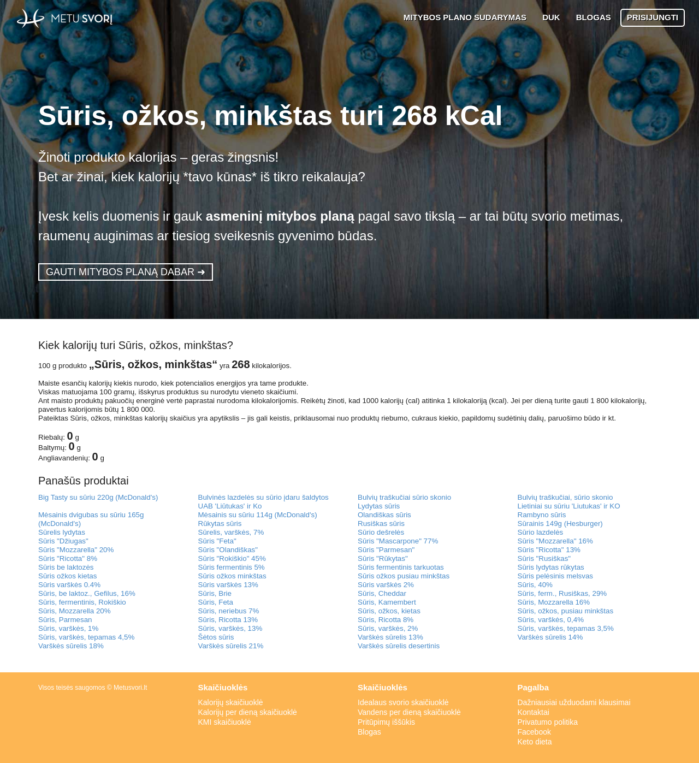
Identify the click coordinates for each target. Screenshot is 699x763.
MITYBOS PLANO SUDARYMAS (465, 17)
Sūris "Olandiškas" (228, 550)
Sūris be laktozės (66, 567)
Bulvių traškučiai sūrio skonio (404, 497)
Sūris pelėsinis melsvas (556, 576)
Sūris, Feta (215, 602)
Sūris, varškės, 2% (388, 628)
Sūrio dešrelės (381, 532)
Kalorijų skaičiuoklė (230, 702)
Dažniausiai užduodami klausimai (574, 702)
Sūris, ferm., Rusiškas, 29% (562, 593)
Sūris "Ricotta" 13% (549, 550)
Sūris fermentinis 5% (231, 567)
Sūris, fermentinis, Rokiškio (82, 602)
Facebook (534, 731)
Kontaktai (533, 712)
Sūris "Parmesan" (386, 550)
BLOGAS (593, 17)
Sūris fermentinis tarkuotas (401, 567)
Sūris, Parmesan (65, 620)
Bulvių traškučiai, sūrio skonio (565, 497)
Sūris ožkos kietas (67, 576)
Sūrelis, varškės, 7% (231, 532)
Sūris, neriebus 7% (228, 611)
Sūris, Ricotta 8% (385, 620)
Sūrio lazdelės (541, 532)
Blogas (369, 731)
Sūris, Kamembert (387, 602)
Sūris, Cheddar (382, 593)
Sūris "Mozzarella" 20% (76, 550)
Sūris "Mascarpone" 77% (398, 541)
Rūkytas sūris (220, 523)
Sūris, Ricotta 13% (228, 620)
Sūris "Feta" (217, 541)
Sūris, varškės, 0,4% (551, 620)
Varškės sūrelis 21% (231, 646)
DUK (551, 17)
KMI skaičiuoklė (224, 722)
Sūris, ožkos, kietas (389, 611)
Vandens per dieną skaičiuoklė (409, 712)
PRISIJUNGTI (652, 17)
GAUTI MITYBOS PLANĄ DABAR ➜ (125, 272)
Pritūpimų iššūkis (386, 722)
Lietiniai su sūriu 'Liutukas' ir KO (569, 506)
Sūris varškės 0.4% (69, 585)
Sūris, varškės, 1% (68, 628)
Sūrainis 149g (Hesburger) (560, 523)
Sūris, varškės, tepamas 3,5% (566, 628)
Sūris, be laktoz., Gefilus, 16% (86, 593)
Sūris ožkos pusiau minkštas (403, 576)
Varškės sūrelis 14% (550, 637)
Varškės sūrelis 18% (71, 646)
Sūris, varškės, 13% (230, 628)
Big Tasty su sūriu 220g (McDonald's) (98, 497)
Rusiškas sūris (381, 523)
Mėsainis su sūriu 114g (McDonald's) (257, 515)
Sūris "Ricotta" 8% (67, 558)
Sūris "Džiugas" (63, 541)
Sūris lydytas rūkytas (551, 567)
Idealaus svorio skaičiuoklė (403, 702)
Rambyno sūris (542, 515)
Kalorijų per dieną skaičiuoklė (247, 712)
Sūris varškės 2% (386, 585)
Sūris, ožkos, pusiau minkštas (566, 611)
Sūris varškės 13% (228, 585)
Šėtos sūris (216, 637)
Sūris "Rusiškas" (544, 558)
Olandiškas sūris (384, 515)
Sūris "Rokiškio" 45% (232, 558)
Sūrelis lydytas (61, 532)
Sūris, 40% (535, 585)
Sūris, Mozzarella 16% (554, 602)
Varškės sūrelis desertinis (399, 646)
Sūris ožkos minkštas (232, 576)
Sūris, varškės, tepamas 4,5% (86, 637)
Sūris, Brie (215, 593)
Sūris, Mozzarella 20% (74, 611)
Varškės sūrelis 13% (390, 637)
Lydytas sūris (379, 506)
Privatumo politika (548, 722)
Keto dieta (535, 741)
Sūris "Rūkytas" (383, 558)
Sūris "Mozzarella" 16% (555, 541)
